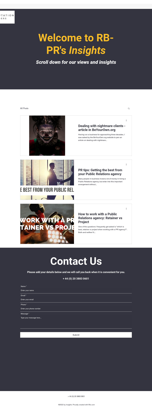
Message (24, 314)
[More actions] (127, 120)
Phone (23, 304)
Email (23, 295)
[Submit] (76, 335)
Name (23, 286)
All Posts (24, 108)
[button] (129, 108)
